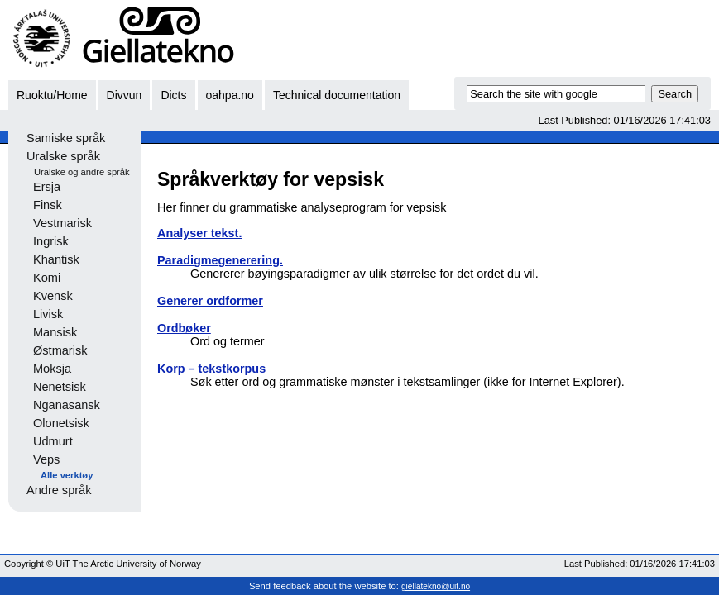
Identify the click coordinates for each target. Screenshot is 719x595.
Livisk (48, 314)
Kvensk (53, 295)
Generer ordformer (210, 300)
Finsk (47, 205)
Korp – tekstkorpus (211, 368)
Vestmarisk (62, 223)
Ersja (46, 186)
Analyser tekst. (199, 233)
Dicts (173, 95)
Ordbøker (184, 328)
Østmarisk (60, 350)
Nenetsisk (59, 386)
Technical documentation (336, 95)
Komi (46, 277)
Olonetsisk (61, 423)
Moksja (52, 368)
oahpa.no (230, 95)
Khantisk (56, 259)
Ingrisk (51, 241)
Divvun (124, 95)
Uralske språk (63, 156)
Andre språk (58, 490)
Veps (46, 459)
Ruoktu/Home (52, 95)
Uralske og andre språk (82, 172)
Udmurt (53, 441)
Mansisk (55, 332)
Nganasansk (66, 405)
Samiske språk (65, 138)
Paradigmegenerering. (220, 260)
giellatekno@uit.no (435, 586)
